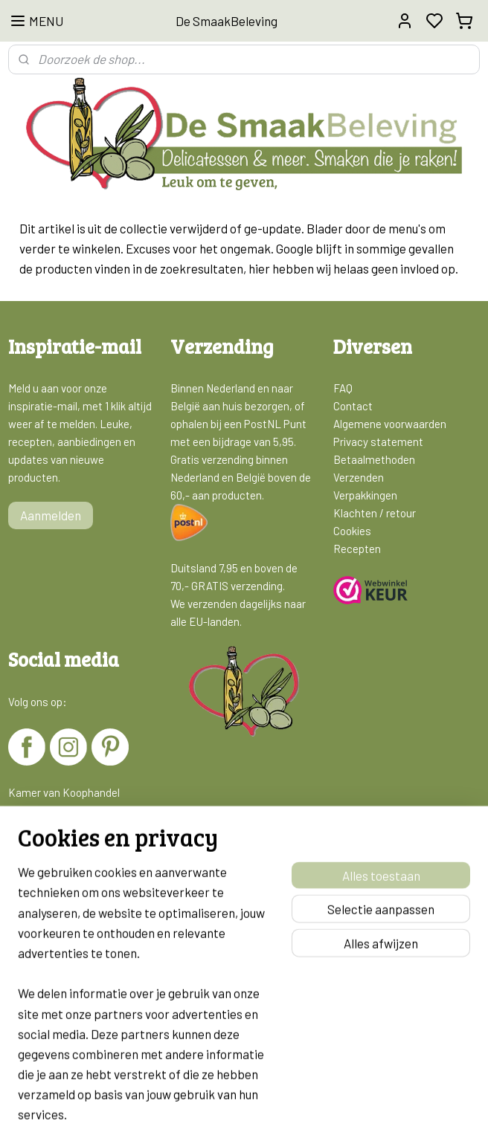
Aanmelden (50, 515)
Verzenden (358, 477)
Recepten (357, 548)
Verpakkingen (365, 495)
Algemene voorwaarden (389, 423)
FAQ (343, 388)
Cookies (352, 530)
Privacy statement (378, 441)
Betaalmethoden (374, 459)
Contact (353, 406)
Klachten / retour (374, 513)
